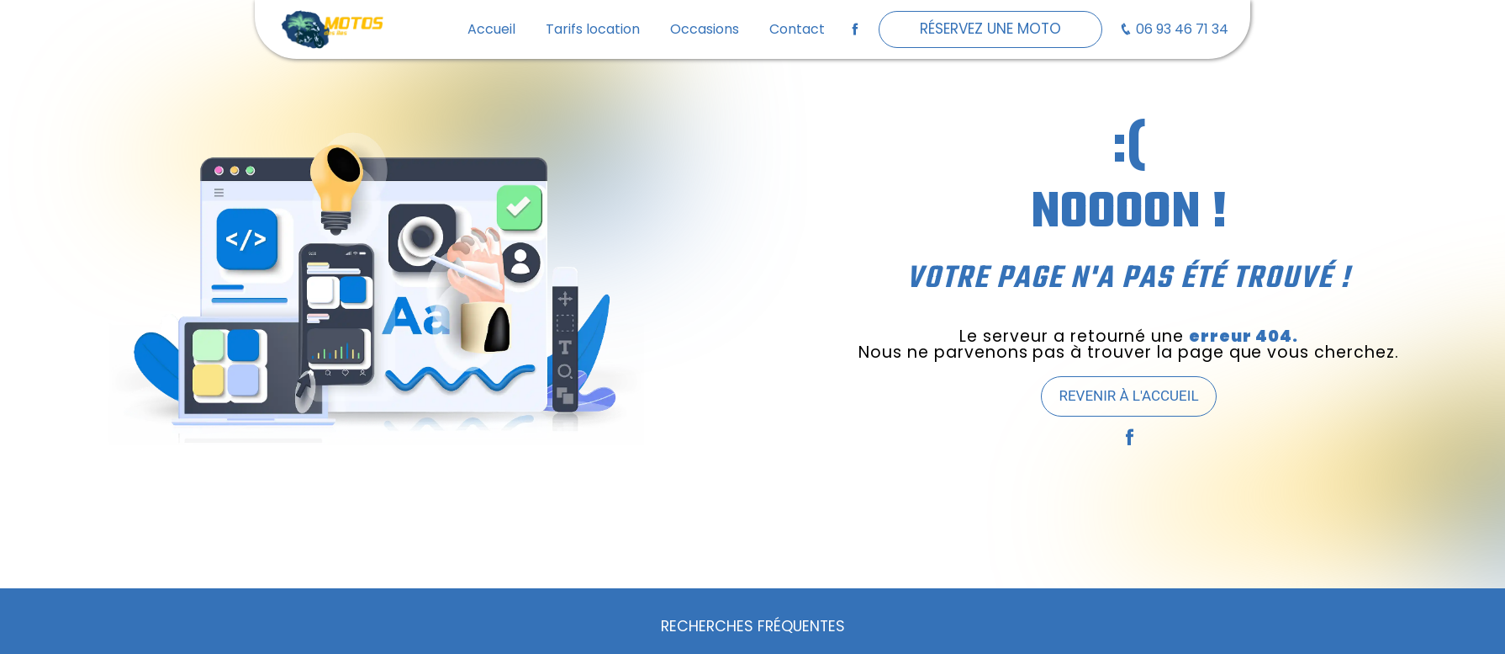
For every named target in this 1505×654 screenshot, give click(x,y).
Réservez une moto (990, 29)
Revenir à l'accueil (1128, 395)
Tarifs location (593, 29)
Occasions (704, 29)
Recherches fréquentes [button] (753, 626)
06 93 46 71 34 (1173, 29)
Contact (797, 29)
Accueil (491, 29)
